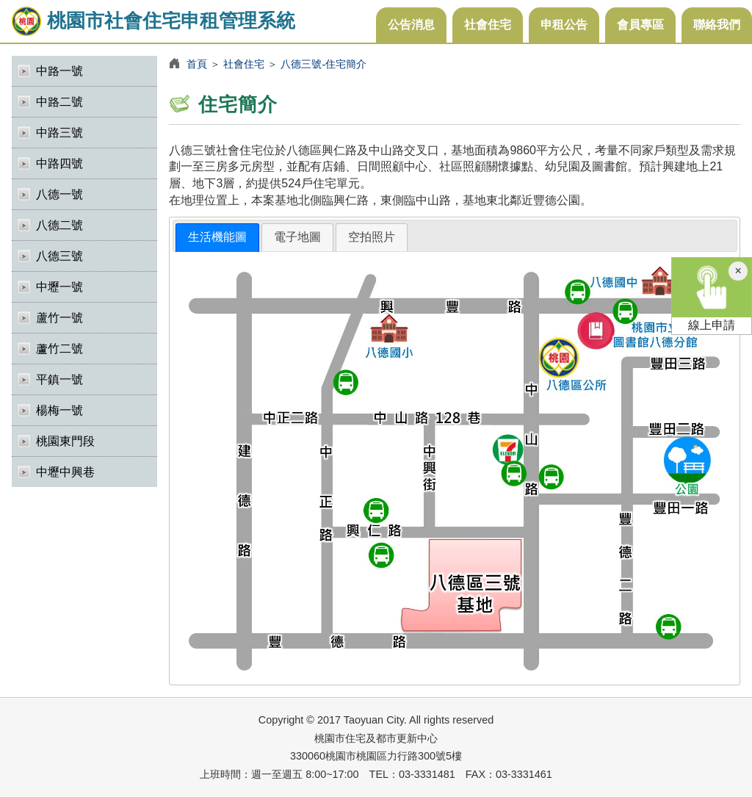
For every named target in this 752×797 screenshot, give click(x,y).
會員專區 (640, 24)
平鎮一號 (59, 379)
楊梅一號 (59, 410)
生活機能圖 (217, 237)
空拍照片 (371, 237)
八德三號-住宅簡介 (323, 64)
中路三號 (59, 132)
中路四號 (59, 163)
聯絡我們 (716, 24)
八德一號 (59, 194)
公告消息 (411, 24)
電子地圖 (297, 237)
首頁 (197, 64)
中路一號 (59, 71)
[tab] (217, 237)
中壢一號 (59, 287)
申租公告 (564, 24)
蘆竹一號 (59, 317)
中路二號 (59, 101)
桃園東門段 (65, 441)
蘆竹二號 (59, 348)
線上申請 (711, 294)
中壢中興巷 (65, 472)
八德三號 (59, 256)
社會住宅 (487, 24)
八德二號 (59, 225)
